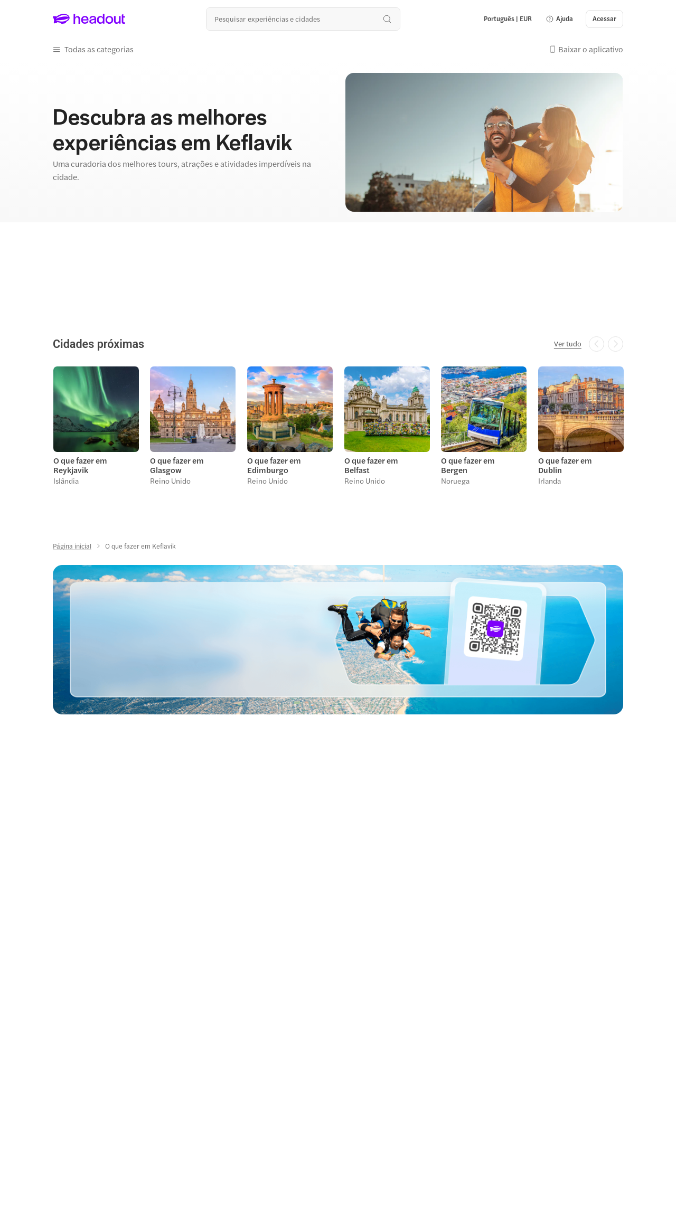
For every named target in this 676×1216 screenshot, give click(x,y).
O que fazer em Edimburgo (274, 463)
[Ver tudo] (567, 343)
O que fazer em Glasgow (177, 463)
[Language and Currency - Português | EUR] (508, 19)
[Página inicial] (72, 544)
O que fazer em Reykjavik (80, 463)
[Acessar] (604, 19)
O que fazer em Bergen (467, 463)
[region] (338, 427)
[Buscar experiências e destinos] (302, 19)
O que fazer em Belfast (371, 463)
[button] (559, 19)
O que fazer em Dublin (565, 463)
